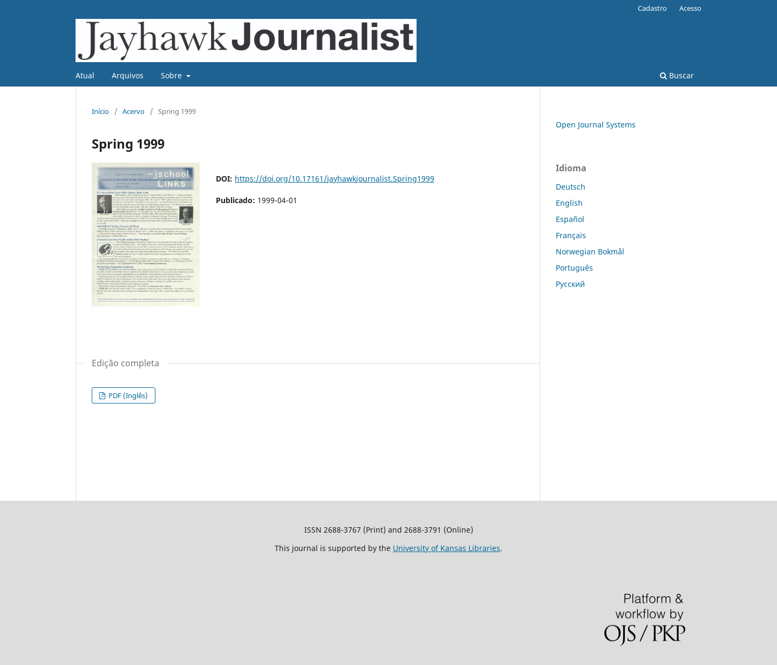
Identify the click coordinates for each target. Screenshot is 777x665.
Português (574, 268)
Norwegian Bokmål (590, 251)
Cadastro (652, 8)
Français (571, 235)
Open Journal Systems (596, 124)
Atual (85, 75)
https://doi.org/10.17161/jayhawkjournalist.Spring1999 (334, 178)
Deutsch (570, 187)
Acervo (133, 111)
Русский (570, 284)
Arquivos (128, 75)
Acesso (690, 8)
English (569, 203)
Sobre (172, 75)
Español (570, 219)
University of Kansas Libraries (446, 548)
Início (100, 111)
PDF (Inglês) (127, 395)
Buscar (677, 75)
